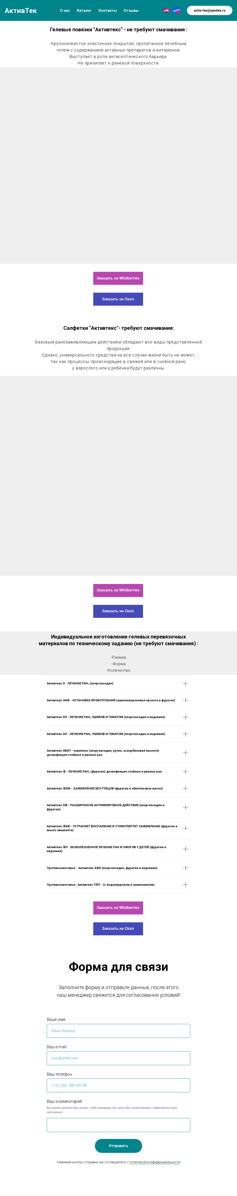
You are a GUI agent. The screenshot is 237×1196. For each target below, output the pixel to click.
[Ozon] (176, 10)
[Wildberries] (166, 10)
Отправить (118, 1146)
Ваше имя (56, 1019)
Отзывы (131, 10)
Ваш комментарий (64, 1101)
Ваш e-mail (56, 1046)
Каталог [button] (84, 10)
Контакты (108, 10)
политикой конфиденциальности (154, 1162)
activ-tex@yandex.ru (209, 10)
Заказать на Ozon (118, 299)
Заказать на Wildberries (118, 278)
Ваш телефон (59, 1074)
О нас (65, 10)
